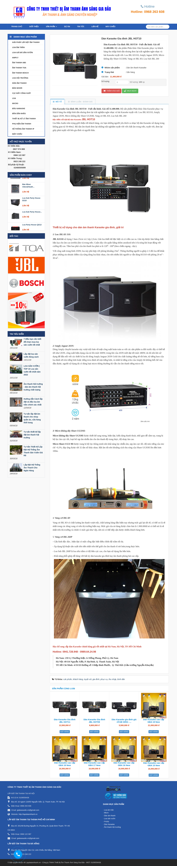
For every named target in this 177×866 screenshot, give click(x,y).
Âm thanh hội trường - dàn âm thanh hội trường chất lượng (33, 387)
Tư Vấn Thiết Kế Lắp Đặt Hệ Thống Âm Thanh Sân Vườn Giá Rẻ (33, 451)
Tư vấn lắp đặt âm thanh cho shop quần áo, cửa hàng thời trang (32, 418)
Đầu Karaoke (18, 108)
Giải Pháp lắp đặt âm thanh (26, 42)
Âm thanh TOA (19, 67)
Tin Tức (80, 26)
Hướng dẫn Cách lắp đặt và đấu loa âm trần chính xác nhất (33, 402)
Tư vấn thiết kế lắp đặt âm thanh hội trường (32, 435)
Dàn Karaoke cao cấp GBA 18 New (64, 764)
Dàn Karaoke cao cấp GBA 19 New (153, 720)
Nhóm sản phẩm (112, 68)
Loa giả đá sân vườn (22, 52)
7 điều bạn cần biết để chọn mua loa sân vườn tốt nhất (32, 342)
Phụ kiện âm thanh (21, 123)
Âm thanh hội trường (112, 827)
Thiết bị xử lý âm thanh (24, 118)
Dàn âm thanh (19, 83)
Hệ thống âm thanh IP (23, 129)
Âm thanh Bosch (20, 73)
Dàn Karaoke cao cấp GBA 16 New (124, 764)
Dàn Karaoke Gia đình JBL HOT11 (65, 720)
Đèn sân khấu (19, 113)
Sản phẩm (51, 27)
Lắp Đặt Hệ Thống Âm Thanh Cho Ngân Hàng (32, 468)
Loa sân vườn (109, 818)
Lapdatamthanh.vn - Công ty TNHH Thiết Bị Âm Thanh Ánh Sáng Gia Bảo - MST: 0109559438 (63, 862)
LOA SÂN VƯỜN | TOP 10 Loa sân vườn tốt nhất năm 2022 (32, 370)
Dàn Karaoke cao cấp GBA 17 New (94, 764)
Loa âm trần (18, 47)
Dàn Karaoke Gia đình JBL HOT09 (94, 720)
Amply (15, 57)
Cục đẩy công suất (21, 93)
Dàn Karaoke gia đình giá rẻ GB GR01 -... (124, 720)
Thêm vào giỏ (111, 91)
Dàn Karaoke (109, 824)
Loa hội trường (20, 78)
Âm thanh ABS (19, 62)
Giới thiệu (34, 26)
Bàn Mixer (17, 88)
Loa (14, 98)
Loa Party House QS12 (31, 230)
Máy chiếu (110, 26)
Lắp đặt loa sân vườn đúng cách (31, 355)
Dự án (67, 26)
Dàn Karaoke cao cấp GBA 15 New (153, 764)
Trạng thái (109, 72)
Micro (15, 103)
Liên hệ (95, 26)
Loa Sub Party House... (32, 217)
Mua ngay (130, 91)
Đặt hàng (64, 732)
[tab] (57, 101)
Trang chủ (16, 26)
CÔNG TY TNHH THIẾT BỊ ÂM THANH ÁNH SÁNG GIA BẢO (34, 787)
